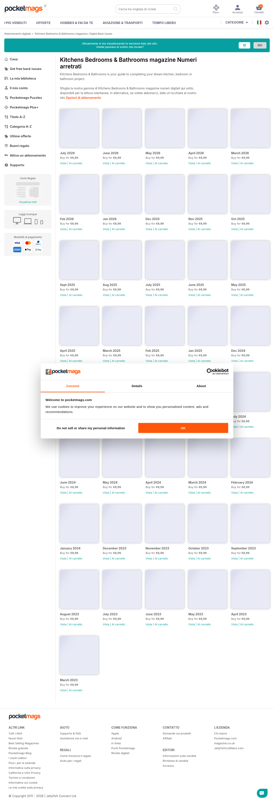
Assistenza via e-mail (74, 738)
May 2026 (153, 153)
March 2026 (240, 153)
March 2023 (69, 680)
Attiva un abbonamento (25, 155)
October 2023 (198, 548)
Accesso (168, 765)
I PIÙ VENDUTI (15, 23)
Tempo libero (164, 23)
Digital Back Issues (100, 33)
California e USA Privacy (25, 772)
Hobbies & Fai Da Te (76, 23)
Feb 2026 (67, 219)
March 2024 (197, 482)
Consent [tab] (72, 386)
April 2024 (153, 482)
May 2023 (195, 614)
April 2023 (239, 614)
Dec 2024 (238, 350)
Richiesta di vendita (175, 760)
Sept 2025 (67, 285)
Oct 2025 (238, 219)
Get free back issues (23, 69)
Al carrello (75, 163)
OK (183, 428)
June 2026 (110, 153)
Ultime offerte (17, 136)
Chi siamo (220, 733)
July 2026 (67, 153)
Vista (63, 163)
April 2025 (67, 350)
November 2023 (157, 548)
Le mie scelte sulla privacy (26, 787)
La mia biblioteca (20, 78)
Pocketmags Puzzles (23, 98)
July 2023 (110, 614)
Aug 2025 (110, 285)
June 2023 (153, 614)
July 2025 (153, 285)
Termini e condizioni (22, 777)
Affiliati (167, 738)
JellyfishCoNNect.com (229, 748)
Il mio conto (16, 88)
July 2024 (238, 416)
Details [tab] (137, 386)
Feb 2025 (152, 350)
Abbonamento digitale (17, 33)
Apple (115, 733)
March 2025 (112, 350)
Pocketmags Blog (20, 753)
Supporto (14, 165)
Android (116, 738)
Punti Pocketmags (123, 748)
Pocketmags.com (225, 738)
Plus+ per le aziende (22, 763)
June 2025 (196, 285)
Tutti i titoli (15, 733)
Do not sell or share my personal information (91, 428)
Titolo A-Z (14, 117)
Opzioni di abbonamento (83, 97)
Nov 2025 (195, 219)
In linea (116, 743)
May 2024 (110, 482)
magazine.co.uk (224, 743)
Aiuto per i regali (70, 760)
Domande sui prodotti (177, 733)
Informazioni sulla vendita (179, 756)
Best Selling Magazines (24, 743)
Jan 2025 (195, 350)
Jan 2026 (110, 219)
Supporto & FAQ (70, 733)
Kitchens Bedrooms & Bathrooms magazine (61, 33)
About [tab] (201, 386)
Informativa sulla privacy (25, 767)
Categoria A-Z (18, 126)
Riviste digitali (120, 753)
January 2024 (70, 548)
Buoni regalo (16, 146)
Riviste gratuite (18, 748)
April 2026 (196, 153)
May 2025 (238, 285)
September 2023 (243, 548)
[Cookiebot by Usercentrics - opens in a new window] (210, 371)
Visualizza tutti (28, 202)
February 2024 (242, 482)
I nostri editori (18, 758)
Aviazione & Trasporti (123, 23)
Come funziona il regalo (75, 756)
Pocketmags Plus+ (21, 107)
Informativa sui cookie (23, 782)
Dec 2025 (153, 219)
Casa (11, 59)
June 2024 (68, 482)
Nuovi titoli (15, 738)
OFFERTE (43, 23)
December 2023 (114, 548)
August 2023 (69, 614)
